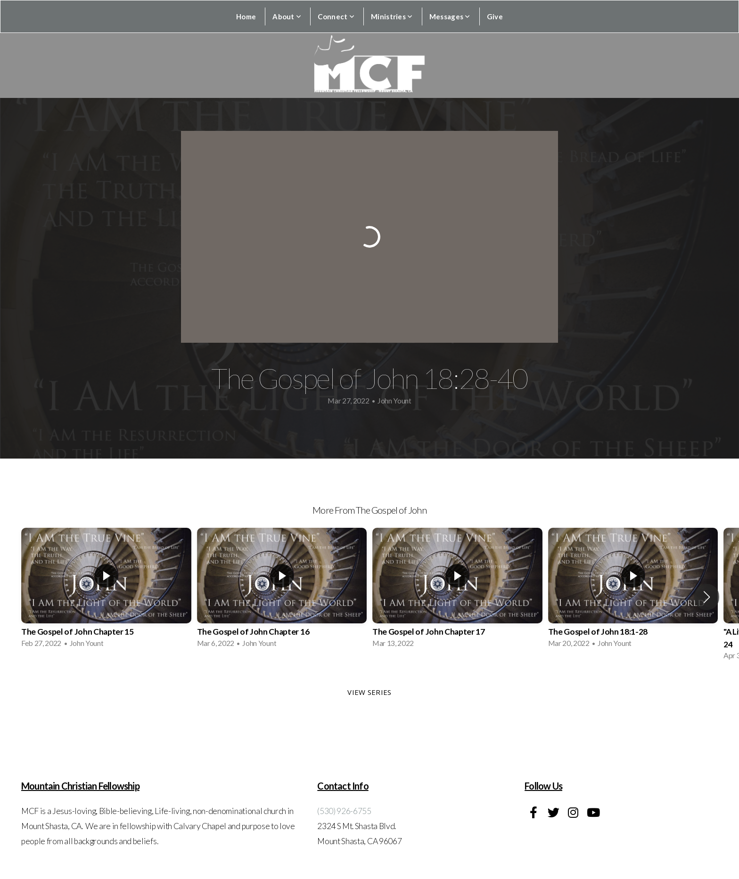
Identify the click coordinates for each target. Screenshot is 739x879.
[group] (106, 590)
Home (246, 16)
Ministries (392, 16)
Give (495, 16)
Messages (449, 16)
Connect (336, 16)
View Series (369, 692)
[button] (706, 597)
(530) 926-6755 (344, 811)
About (286, 16)
